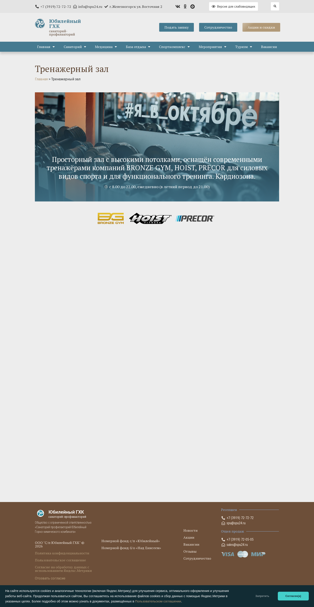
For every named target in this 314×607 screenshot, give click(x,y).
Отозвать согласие (50, 578)
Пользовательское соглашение (60, 560)
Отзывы (189, 551)
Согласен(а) (293, 596)
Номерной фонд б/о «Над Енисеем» (131, 547)
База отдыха (138, 47)
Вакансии (269, 46)
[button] (275, 6)
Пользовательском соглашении (158, 601)
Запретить (262, 596)
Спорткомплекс (174, 47)
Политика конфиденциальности (62, 553)
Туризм (243, 47)
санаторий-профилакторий (62, 32)
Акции (188, 537)
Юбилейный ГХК (65, 23)
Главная (46, 47)
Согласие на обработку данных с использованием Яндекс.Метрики (63, 569)
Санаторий (75, 47)
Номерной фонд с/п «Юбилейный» (130, 540)
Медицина (106, 47)
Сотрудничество (197, 558)
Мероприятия (212, 47)
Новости (190, 530)
